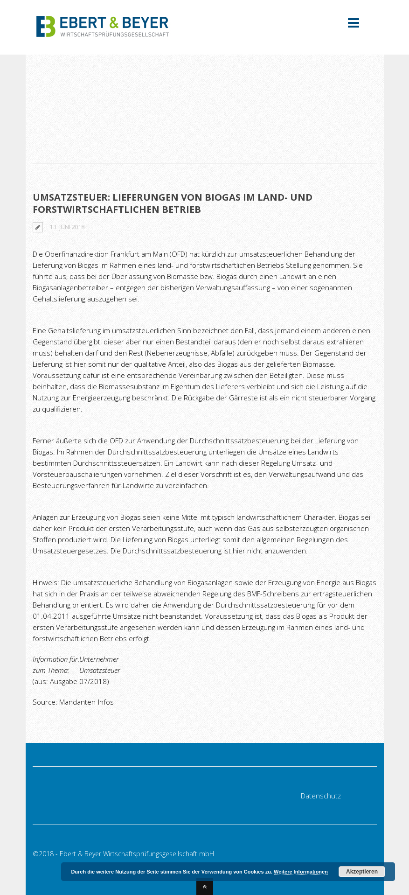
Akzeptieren (362, 871)
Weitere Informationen (301, 871)
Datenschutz (321, 795)
